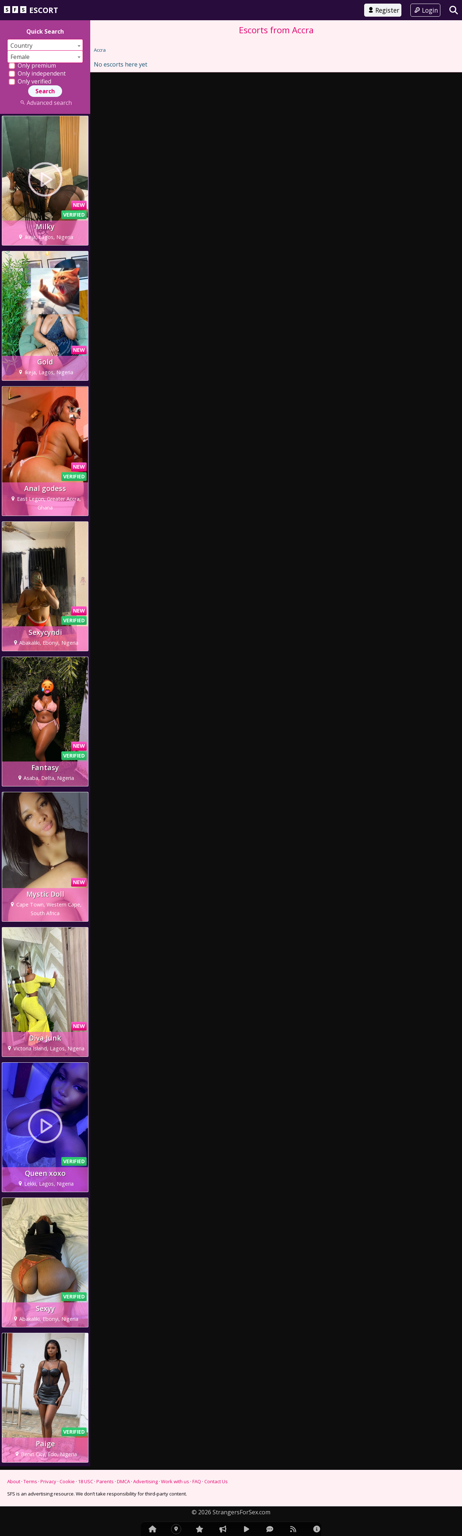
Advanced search (44, 103)
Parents (105, 1481)
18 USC (85, 1481)
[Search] (453, 10)
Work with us (175, 1481)
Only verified (30, 81)
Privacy (48, 1481)
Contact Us (216, 1481)
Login (425, 10)
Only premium (32, 65)
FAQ (196, 1481)
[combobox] (45, 45)
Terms (30, 1481)
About (13, 1481)
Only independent (37, 73)
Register (383, 10)
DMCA (123, 1481)
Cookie (67, 1481)
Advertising (145, 1481)
